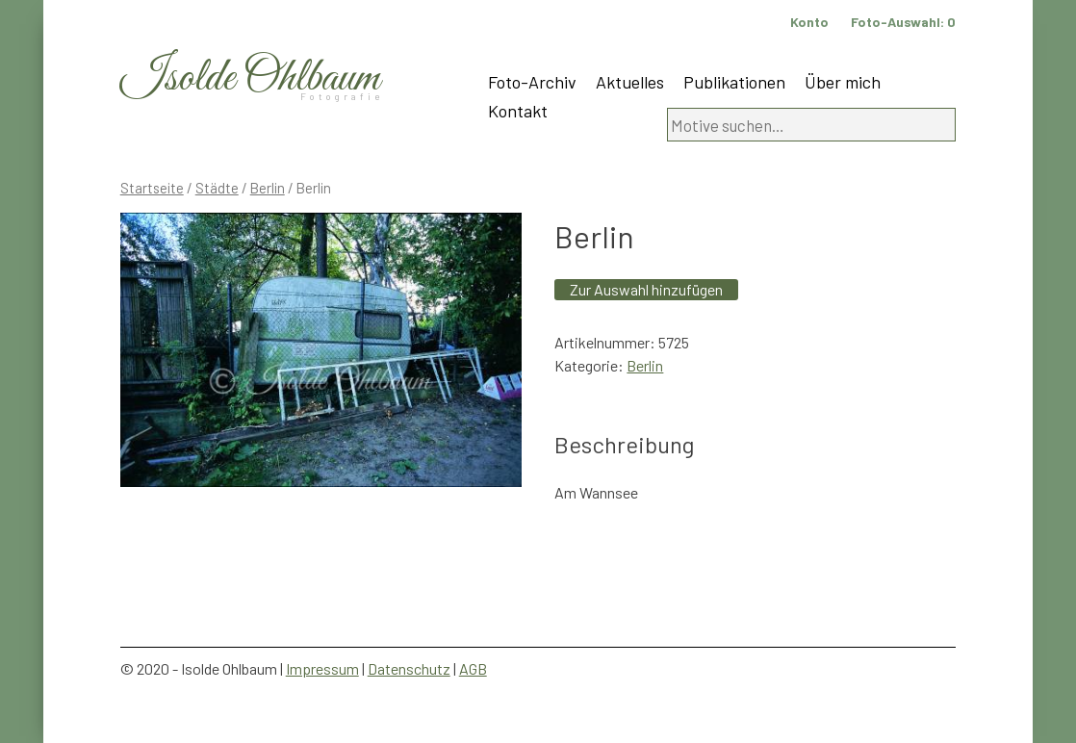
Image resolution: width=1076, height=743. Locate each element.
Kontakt (518, 110)
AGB (473, 668)
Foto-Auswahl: (903, 21)
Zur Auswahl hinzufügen (646, 289)
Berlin (267, 187)
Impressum (322, 668)
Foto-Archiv (532, 81)
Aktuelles (630, 81)
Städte (217, 187)
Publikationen (734, 81)
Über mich (843, 81)
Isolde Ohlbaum (250, 78)
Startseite (152, 187)
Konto (809, 21)
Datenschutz (409, 668)
